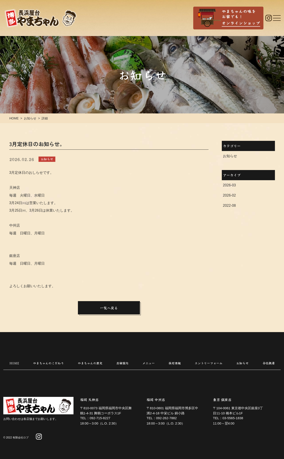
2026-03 (229, 185)
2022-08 (229, 205)
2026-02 (229, 195)
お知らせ (230, 156)
